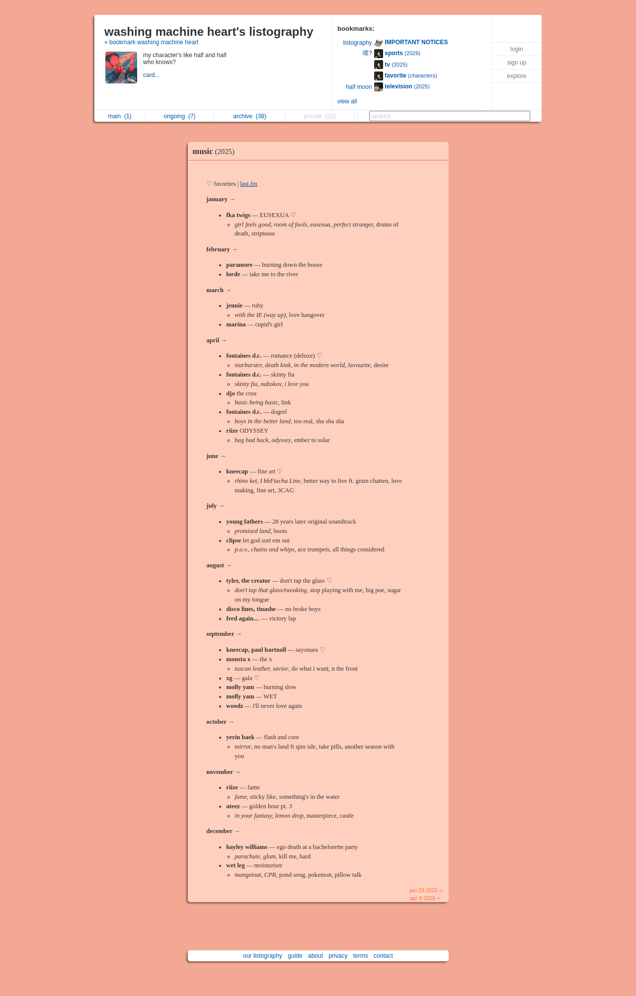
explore (516, 76)
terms (360, 955)
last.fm (248, 183)
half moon (359, 86)
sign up (517, 62)
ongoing (180, 116)
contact (383, 955)
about (315, 955)
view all (347, 101)
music (216, 151)
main (119, 116)
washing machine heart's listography (208, 31)
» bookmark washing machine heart (151, 42)
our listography (262, 955)
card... (152, 75)
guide (295, 955)
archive (249, 116)
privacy (337, 955)
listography (357, 42)
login (516, 49)
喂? (367, 53)
